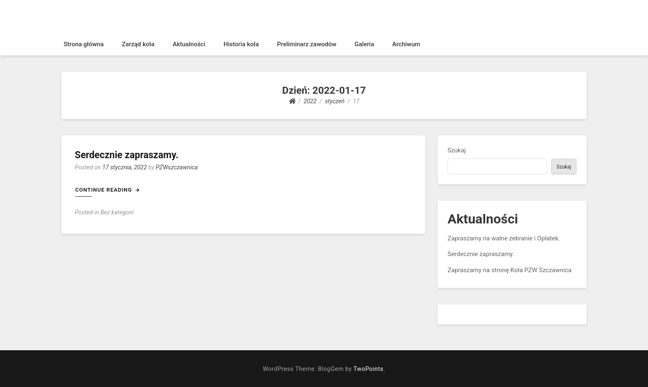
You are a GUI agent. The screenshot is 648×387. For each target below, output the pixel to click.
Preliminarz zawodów (306, 44)
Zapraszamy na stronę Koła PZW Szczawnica (510, 270)
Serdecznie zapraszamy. (127, 155)
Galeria (364, 44)
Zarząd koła (138, 44)
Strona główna (84, 44)
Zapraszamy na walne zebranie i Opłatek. (504, 238)
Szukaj (457, 150)
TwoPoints (368, 369)
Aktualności (189, 44)
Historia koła (241, 44)
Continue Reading (107, 190)
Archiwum (406, 44)
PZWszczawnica (177, 167)
